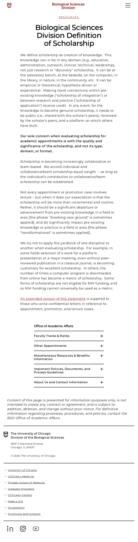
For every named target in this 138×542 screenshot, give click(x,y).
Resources (69, 17)
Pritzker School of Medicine (26, 482)
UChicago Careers (20, 495)
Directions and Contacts (24, 514)
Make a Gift (15, 501)
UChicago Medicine (21, 476)
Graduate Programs (21, 488)
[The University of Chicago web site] (9, 5)
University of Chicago (22, 470)
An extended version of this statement (53, 299)
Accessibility (16, 507)
